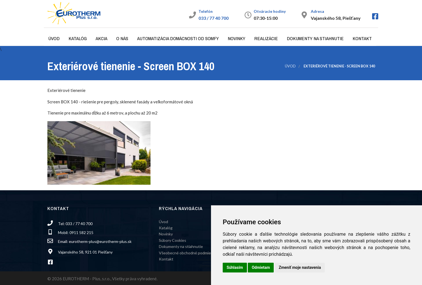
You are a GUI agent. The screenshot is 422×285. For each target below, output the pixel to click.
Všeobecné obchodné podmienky (188, 252)
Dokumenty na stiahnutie (315, 38)
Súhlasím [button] (235, 267)
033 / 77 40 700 (213, 18)
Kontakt (362, 38)
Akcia (101, 38)
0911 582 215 (81, 232)
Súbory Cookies (172, 240)
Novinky (236, 38)
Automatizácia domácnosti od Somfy (178, 38)
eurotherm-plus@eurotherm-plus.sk (100, 241)
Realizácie (266, 38)
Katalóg (78, 38)
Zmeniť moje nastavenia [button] (300, 267)
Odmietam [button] (261, 267)
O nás (122, 38)
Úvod (54, 38)
